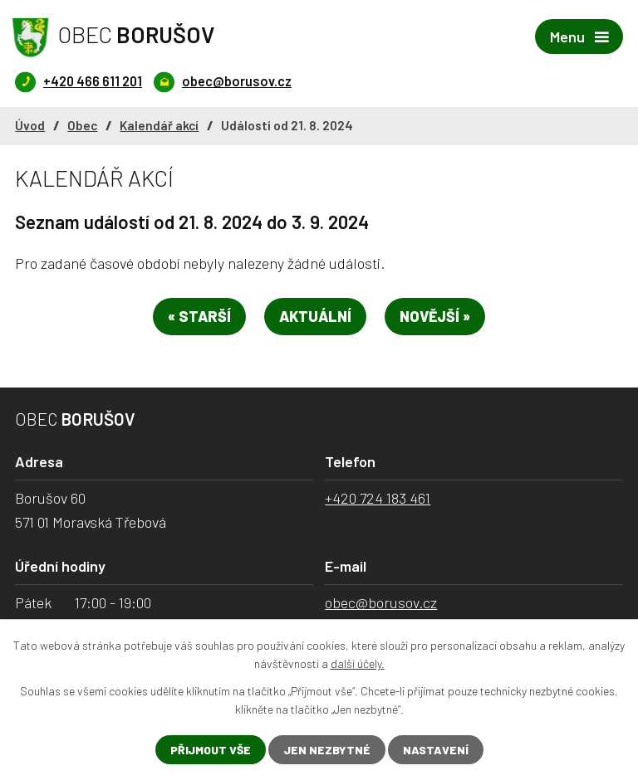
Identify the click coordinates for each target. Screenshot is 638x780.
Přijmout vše (210, 750)
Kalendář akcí (159, 125)
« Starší (199, 316)
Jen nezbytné (327, 750)
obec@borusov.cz (381, 602)
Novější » (435, 316)
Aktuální (315, 316)
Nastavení (436, 750)
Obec (82, 125)
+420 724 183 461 (377, 498)
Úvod (30, 125)
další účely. (358, 663)
